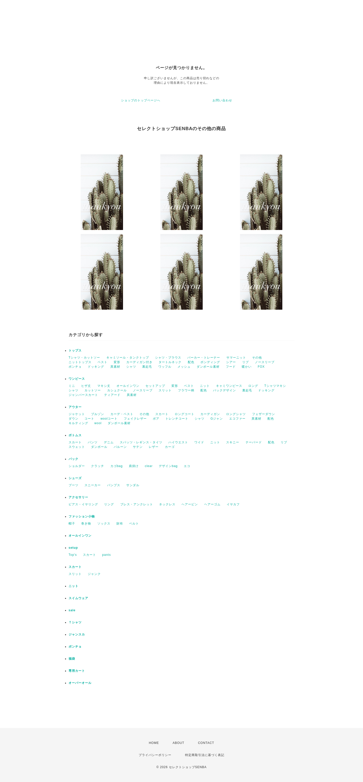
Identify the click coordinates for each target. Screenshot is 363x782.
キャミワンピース (229, 386)
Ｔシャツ (75, 622)
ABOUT (178, 743)
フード (231, 366)
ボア (156, 418)
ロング (253, 386)
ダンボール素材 (208, 366)
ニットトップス (80, 362)
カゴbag (116, 466)
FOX (261, 366)
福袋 (72, 658)
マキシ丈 (103, 386)
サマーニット (236, 357)
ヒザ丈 (86, 386)
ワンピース (77, 379)
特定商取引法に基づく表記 (204, 755)
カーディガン (210, 414)
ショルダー (77, 466)
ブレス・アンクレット (136, 504)
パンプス (113, 485)
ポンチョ (75, 366)
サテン (138, 447)
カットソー (92, 390)
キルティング (78, 423)
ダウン (73, 418)
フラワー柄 (186, 390)
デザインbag (168, 466)
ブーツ (73, 485)
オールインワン (127, 386)
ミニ (72, 386)
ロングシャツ (236, 414)
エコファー (237, 418)
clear (149, 466)
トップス (75, 350)
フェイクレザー (135, 418)
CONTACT (206, 743)
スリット (165, 390)
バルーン (120, 447)
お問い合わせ (222, 100)
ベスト (102, 362)
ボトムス (75, 435)
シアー (231, 362)
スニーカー (92, 485)
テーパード (254, 442)
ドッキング (96, 366)
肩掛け (134, 466)
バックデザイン (224, 390)
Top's (73, 555)
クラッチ (97, 466)
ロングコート (184, 414)
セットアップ (155, 386)
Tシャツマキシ (275, 386)
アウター (75, 407)
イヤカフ (233, 504)
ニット (205, 386)
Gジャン (216, 418)
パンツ (93, 442)
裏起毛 (147, 366)
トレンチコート (176, 418)
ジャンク (94, 574)
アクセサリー (78, 497)
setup (73, 547)
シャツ (131, 366)
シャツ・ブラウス (168, 357)
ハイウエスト (178, 442)
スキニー (232, 442)
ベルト (134, 523)
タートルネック (170, 362)
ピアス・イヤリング (83, 504)
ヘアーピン (190, 504)
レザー (154, 447)
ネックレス (167, 504)
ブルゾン (97, 414)
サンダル (132, 485)
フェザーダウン (263, 414)
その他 (257, 357)
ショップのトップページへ (140, 100)
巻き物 (86, 523)
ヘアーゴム (212, 504)
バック (73, 459)
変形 (117, 362)
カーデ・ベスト (121, 414)
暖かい (247, 366)
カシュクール (117, 390)
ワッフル (164, 366)
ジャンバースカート (83, 395)
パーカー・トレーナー (203, 357)
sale (72, 610)
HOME (154, 743)
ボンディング (210, 362)
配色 (191, 362)
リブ (245, 362)
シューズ (75, 478)
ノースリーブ (265, 362)
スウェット (77, 447)
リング (109, 504)
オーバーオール (80, 683)
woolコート (109, 418)
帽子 (72, 523)
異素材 (115, 366)
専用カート (77, 671)
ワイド (199, 442)
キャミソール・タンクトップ (127, 357)
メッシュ (184, 366)
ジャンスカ (77, 634)
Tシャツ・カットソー (84, 357)
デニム (109, 442)
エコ (187, 466)
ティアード (112, 395)
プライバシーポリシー (155, 755)
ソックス (103, 523)
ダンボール (99, 447)
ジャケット (77, 414)
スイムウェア (78, 598)
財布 (119, 523)
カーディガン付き (139, 362)
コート (89, 418)
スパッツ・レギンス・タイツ (141, 442)
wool (98, 423)
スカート (161, 414)
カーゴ (170, 447)
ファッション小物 (82, 516)
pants (106, 555)
